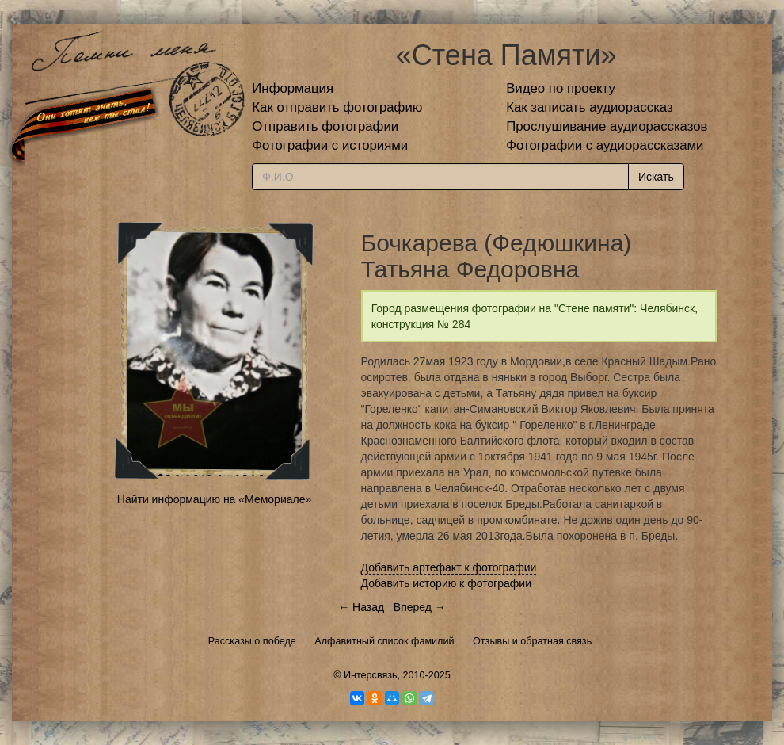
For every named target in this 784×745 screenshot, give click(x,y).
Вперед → (420, 607)
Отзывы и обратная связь (532, 641)
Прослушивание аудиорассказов (606, 126)
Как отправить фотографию (337, 107)
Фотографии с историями (330, 145)
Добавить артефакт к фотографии (449, 567)
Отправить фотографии (325, 126)
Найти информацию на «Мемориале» (214, 499)
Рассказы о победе (252, 641)
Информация (292, 88)
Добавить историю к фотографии (446, 583)
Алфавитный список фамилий (384, 641)
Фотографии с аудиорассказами (604, 145)
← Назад (361, 607)
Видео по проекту (560, 88)
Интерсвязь (371, 675)
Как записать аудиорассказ (589, 107)
